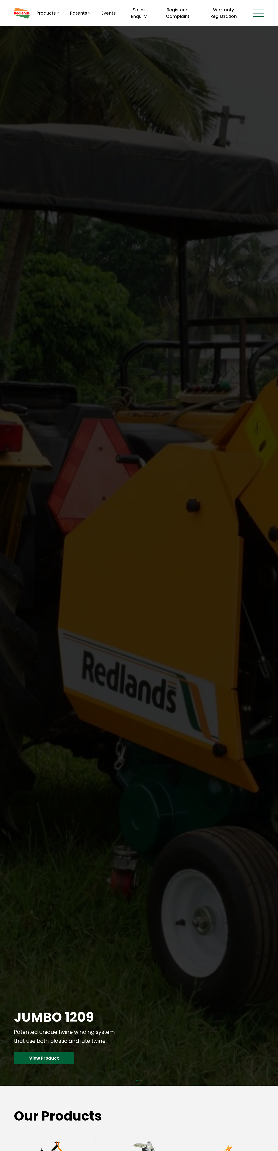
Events (108, 13)
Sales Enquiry (139, 13)
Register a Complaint (177, 13)
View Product (44, 1058)
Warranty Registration (223, 13)
